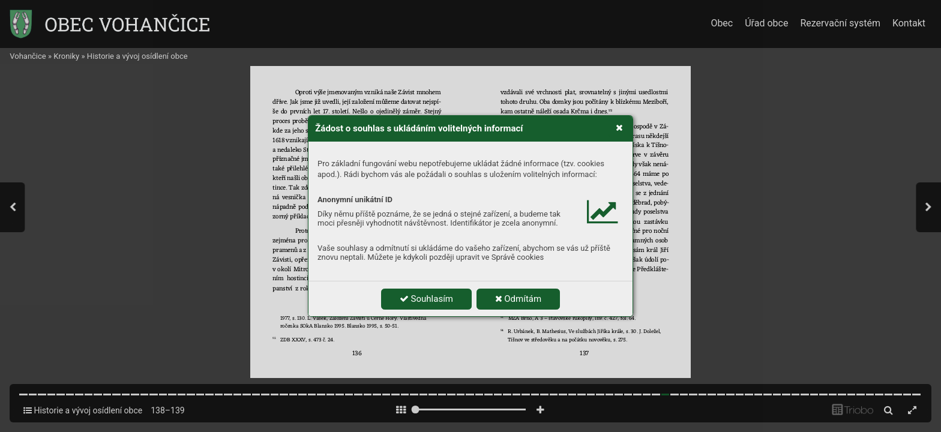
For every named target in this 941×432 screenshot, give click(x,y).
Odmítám (518, 298)
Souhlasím (426, 298)
